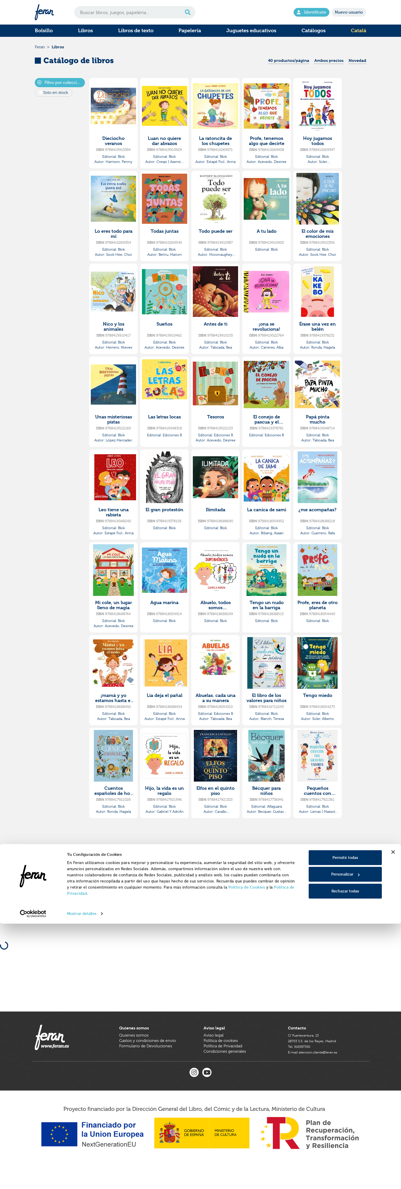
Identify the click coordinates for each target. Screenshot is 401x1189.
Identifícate (311, 12)
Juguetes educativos (251, 31)
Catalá (358, 31)
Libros (85, 31)
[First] (206, 857)
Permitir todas (345, 1122)
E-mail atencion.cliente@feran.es (318, 1072)
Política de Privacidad (223, 1066)
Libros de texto (135, 31)
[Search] (134, 12)
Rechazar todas (345, 1156)
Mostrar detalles (81, 1178)
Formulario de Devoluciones (145, 1066)
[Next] (250, 857)
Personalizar (345, 1139)
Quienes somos (134, 1056)
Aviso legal (214, 1056)
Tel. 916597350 (302, 1066)
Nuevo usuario (349, 12)
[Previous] (217, 857)
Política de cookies (221, 1061)
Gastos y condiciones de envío (147, 1061)
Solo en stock (55, 97)
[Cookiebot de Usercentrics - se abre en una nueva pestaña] (33, 1179)
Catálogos (314, 31)
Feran (40, 49)
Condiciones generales (225, 1072)
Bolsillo (44, 31)
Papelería (190, 31)
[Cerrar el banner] (393, 1117)
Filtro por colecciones (61, 87)
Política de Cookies (246, 1152)
